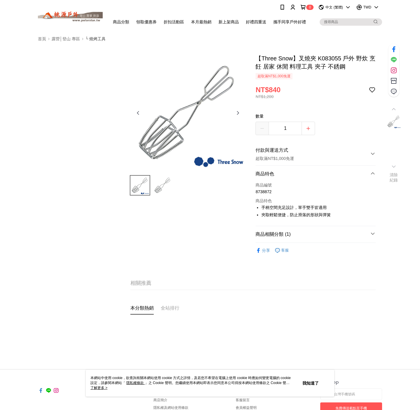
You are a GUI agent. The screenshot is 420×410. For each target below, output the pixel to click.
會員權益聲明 (246, 408)
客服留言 (243, 400)
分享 (263, 250)
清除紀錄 (394, 177)
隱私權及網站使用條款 (170, 408)
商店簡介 (160, 400)
